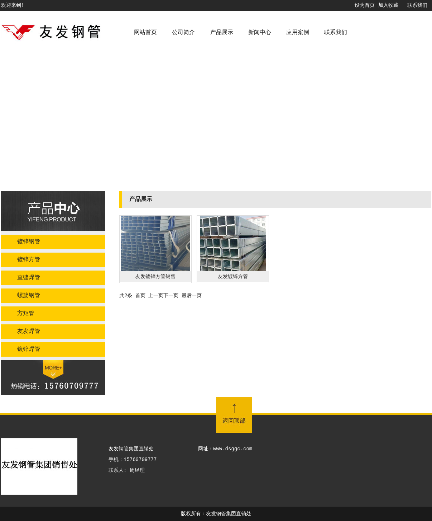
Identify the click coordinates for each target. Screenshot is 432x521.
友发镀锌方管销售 (155, 277)
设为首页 (365, 5)
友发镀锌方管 (233, 277)
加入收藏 (388, 5)
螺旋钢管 (28, 295)
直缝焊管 (28, 277)
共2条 (125, 296)
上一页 (155, 296)
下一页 (170, 296)
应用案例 (297, 32)
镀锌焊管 (28, 349)
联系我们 (417, 5)
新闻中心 (259, 32)
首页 (140, 296)
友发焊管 (28, 331)
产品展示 (221, 32)
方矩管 (25, 313)
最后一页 (192, 296)
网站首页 (145, 32)
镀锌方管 (28, 260)
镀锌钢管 (28, 242)
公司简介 (183, 32)
